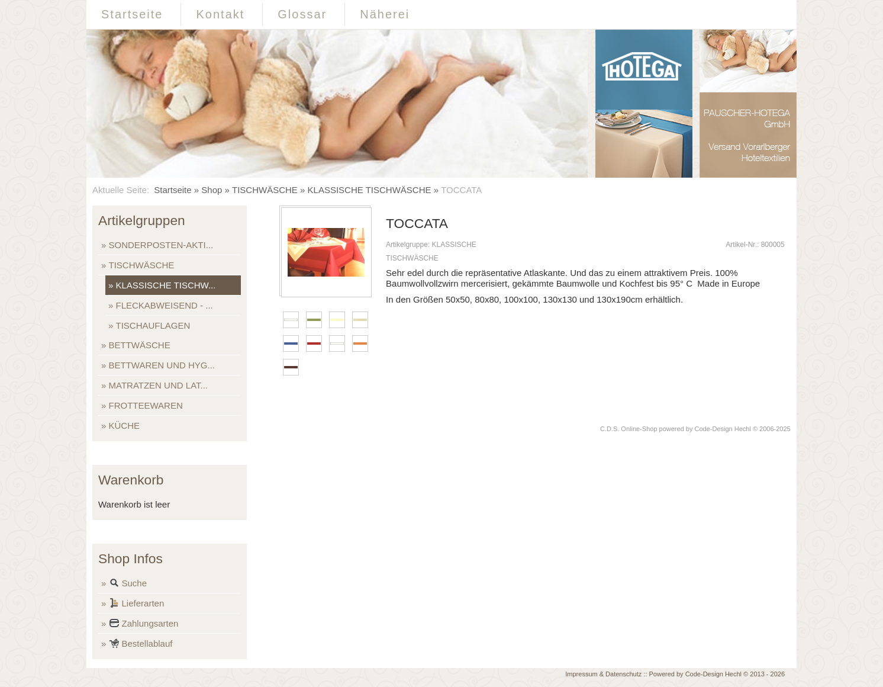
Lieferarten (137, 604)
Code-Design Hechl (723, 428)
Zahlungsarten (144, 624)
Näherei (385, 14)
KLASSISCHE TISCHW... (166, 285)
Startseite (132, 14)
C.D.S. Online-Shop (629, 428)
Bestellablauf (141, 644)
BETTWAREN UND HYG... (162, 365)
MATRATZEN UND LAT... (158, 385)
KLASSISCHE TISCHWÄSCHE (369, 190)
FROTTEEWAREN (146, 405)
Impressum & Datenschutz (603, 674)
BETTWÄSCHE (139, 345)
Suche (128, 584)
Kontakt (220, 14)
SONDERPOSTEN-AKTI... (161, 245)
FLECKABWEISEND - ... (164, 305)
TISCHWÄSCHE (265, 190)
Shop (211, 190)
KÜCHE (124, 425)
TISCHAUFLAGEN (153, 325)
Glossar (302, 14)
